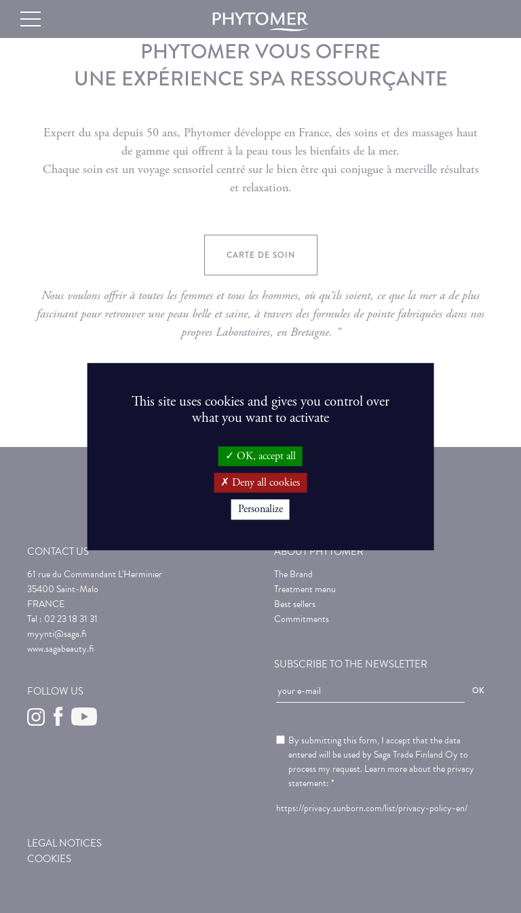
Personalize (260, 510)
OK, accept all (260, 456)
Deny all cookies (260, 482)
